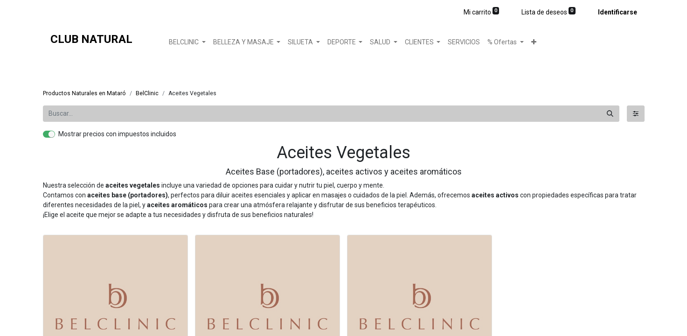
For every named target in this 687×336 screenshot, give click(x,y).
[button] (533, 42)
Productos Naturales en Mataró (84, 93)
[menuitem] (464, 42)
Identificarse (617, 12)
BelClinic (147, 93)
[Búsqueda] (610, 113)
